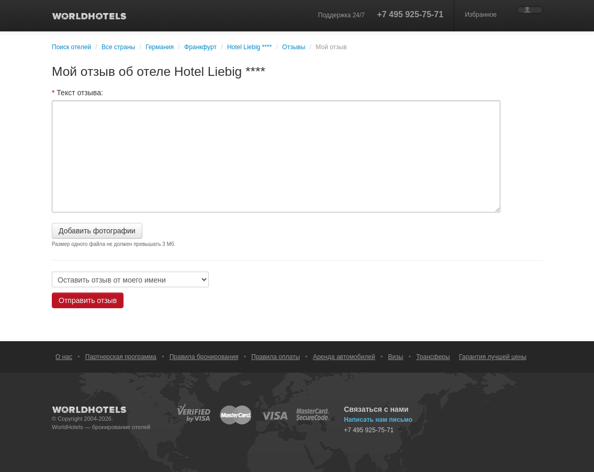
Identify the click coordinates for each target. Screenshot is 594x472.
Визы (395, 357)
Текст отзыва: (77, 92)
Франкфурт (200, 47)
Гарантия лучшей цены (492, 357)
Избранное (481, 14)
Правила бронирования (204, 357)
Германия (159, 47)
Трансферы (433, 357)
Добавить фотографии (97, 231)
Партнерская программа (120, 357)
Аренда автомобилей (344, 357)
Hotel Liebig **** (249, 47)
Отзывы (293, 47)
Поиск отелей (71, 47)
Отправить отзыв (88, 300)
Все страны (118, 47)
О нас (63, 357)
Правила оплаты (275, 357)
